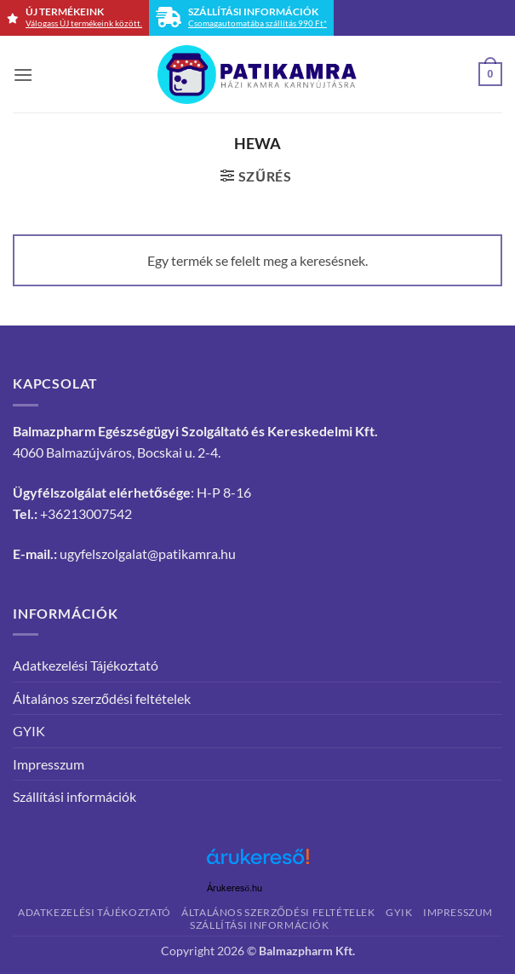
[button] (23, 74)
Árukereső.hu (235, 888)
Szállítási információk (74, 796)
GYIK (29, 731)
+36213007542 (86, 513)
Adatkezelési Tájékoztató (85, 665)
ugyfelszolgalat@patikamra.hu (148, 553)
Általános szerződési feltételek (102, 698)
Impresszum (48, 764)
